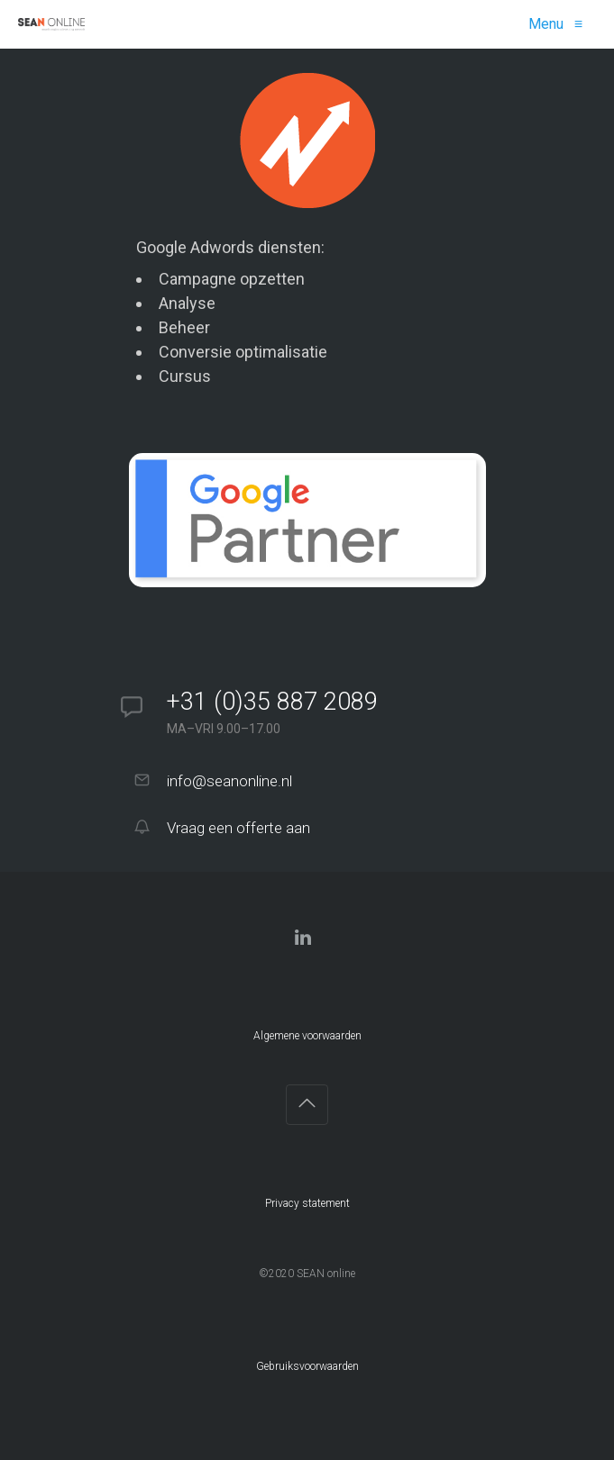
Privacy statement (307, 1203)
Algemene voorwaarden (307, 1035)
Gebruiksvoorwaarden (307, 1366)
